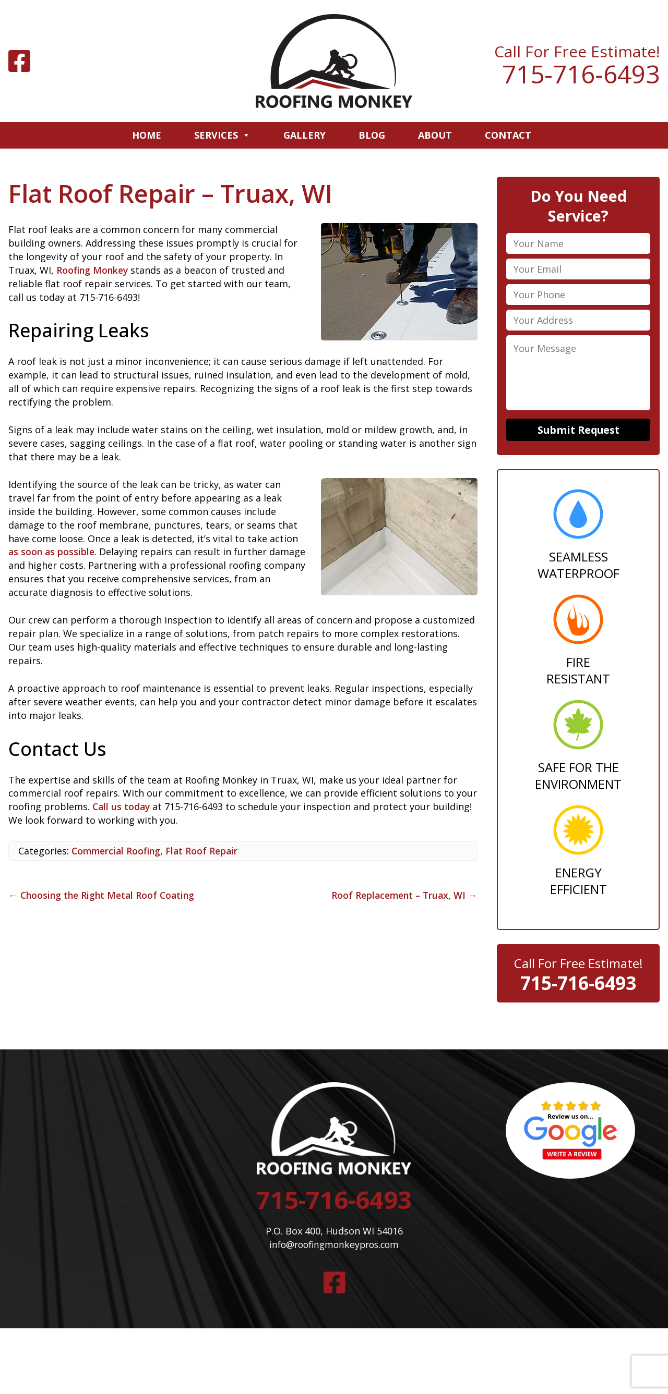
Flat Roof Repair (206, 851)
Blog (372, 135)
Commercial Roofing (117, 851)
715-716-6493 (581, 74)
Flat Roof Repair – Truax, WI (173, 193)
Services (222, 135)
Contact (508, 135)
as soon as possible (52, 551)
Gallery (304, 135)
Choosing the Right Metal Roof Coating (104, 895)
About (435, 135)
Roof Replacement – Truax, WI (402, 895)
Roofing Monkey (93, 270)
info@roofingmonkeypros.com (334, 1247)
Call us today (122, 806)
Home (146, 135)
